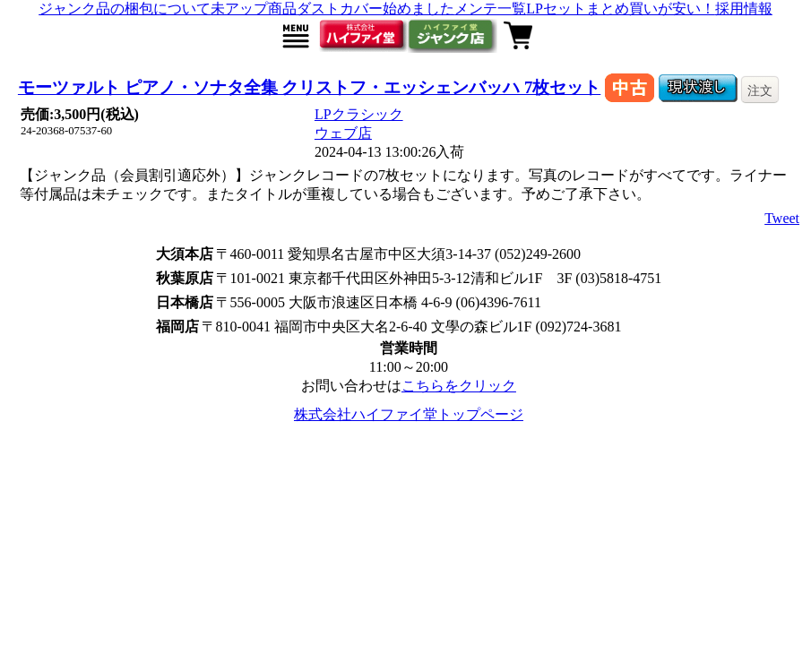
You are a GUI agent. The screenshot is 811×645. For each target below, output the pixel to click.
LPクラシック (359, 114)
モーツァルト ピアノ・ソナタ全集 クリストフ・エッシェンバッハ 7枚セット (309, 87)
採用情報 (743, 8)
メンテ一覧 (490, 8)
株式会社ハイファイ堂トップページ (408, 414)
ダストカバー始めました (375, 8)
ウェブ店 (343, 133)
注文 (759, 90)
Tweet (781, 218)
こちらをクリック (458, 385)
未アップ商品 (254, 8)
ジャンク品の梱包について (125, 8)
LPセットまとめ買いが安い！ (620, 8)
